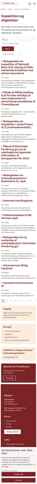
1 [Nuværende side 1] (3, 301)
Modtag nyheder (12, 432)
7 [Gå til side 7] (26, 301)
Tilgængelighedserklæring (15, 444)
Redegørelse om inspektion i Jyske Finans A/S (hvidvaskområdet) (17, 124)
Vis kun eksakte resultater (11, 43)
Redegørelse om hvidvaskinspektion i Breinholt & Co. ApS (14, 178)
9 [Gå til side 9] (34, 301)
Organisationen (11, 421)
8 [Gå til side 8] (30, 301)
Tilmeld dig (9, 378)
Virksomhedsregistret (12, 331)
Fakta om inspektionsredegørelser (17, 340)
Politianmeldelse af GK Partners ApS (16, 217)
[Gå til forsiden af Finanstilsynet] (9, 4)
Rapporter (8, 334)
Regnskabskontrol (11, 337)
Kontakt (8, 427)
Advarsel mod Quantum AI (17, 284)
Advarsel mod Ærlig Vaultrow (14, 267)
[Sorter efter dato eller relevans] (12, 54)
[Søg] (18, 39)
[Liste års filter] (8, 48)
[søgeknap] (3, 39)
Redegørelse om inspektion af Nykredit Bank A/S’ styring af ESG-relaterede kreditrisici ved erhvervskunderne (17, 67)
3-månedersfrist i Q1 (10, 357)
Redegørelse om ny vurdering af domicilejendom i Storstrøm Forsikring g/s (18, 242)
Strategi (8, 424)
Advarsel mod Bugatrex (18, 200)
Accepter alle (18, 474)
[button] (35, 3)
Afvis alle (18, 480)
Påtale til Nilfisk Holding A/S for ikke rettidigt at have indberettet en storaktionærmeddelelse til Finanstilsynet (18, 98)
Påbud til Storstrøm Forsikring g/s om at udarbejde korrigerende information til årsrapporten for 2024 (16, 152)
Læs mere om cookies (9, 471)
